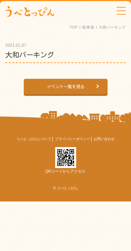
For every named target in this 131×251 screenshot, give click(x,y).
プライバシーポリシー (72, 139)
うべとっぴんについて (33, 139)
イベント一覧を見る (66, 86)
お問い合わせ (104, 139)
